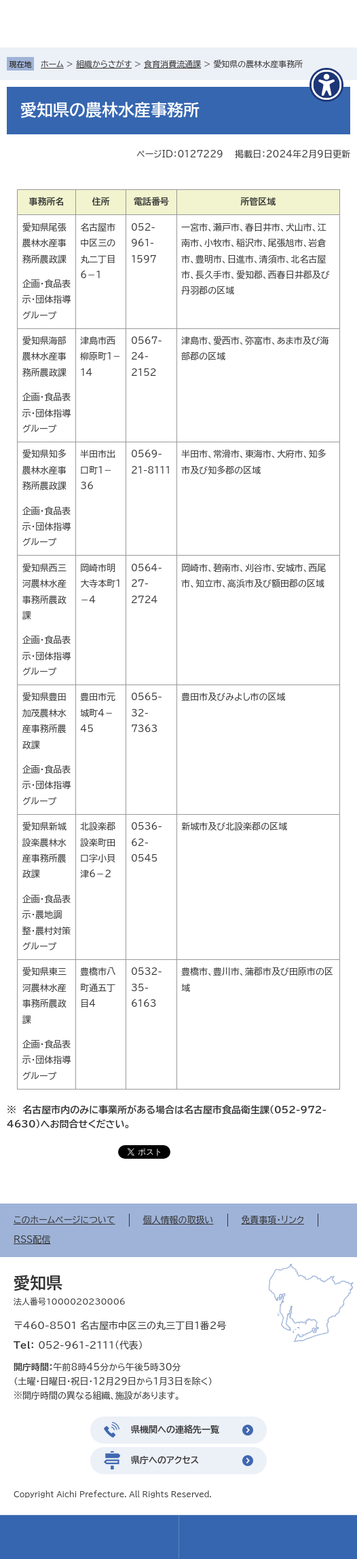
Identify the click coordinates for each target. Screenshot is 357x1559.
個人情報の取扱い (178, 1220)
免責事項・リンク (273, 1220)
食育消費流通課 (172, 64)
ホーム (52, 64)
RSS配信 (32, 1239)
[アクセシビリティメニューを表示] (326, 85)
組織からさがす (104, 64)
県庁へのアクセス (165, 1460)
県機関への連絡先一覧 (175, 1429)
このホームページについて (64, 1220)
